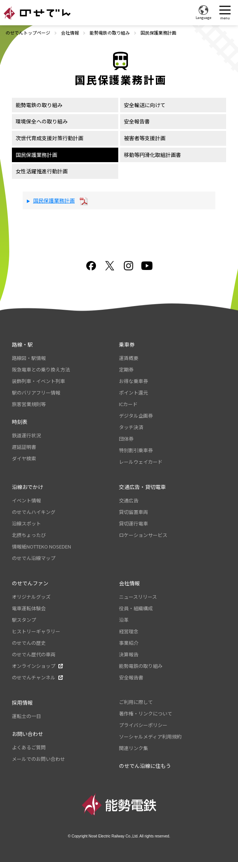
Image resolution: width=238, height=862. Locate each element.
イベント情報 (26, 500)
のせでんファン (30, 583)
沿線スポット (26, 523)
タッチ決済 (131, 427)
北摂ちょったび (29, 534)
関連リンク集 (133, 748)
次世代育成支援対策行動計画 (49, 138)
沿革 (124, 619)
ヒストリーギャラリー (36, 631)
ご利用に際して (136, 701)
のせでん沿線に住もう (145, 765)
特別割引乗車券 (136, 450)
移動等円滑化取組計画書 (152, 154)
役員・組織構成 (136, 608)
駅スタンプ (24, 619)
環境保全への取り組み (42, 121)
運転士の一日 (26, 716)
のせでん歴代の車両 (33, 654)
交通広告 (128, 500)
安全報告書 (137, 121)
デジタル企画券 (136, 415)
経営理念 (128, 631)
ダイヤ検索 (24, 458)
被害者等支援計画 (144, 138)
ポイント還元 (133, 392)
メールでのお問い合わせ (38, 758)
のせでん (37, 13)
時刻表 (20, 421)
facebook (91, 265)
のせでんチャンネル (33, 677)
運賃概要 (128, 357)
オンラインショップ (33, 665)
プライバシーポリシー (143, 724)
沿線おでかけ (27, 486)
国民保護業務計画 (36, 154)
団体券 (126, 438)
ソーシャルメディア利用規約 (150, 736)
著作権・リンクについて (145, 713)
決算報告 (128, 654)
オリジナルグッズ (31, 596)
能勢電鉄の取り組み (110, 32)
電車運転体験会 (29, 608)
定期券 (126, 369)
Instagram (128, 265)
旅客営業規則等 (29, 404)
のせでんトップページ (28, 32)
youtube (146, 265)
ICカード (128, 404)
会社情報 (70, 32)
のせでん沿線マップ (33, 558)
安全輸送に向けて (144, 105)
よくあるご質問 (29, 747)
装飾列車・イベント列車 (38, 381)
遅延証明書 (24, 446)
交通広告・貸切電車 (142, 486)
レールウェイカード (141, 461)
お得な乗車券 (133, 381)
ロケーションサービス (143, 534)
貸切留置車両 (133, 511)
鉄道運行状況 (26, 435)
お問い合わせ (27, 733)
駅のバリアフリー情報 (36, 392)
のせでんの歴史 (29, 642)
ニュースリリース (138, 596)
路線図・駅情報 (29, 357)
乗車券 (127, 344)
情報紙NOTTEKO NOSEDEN (41, 546)
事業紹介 (128, 642)
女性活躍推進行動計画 (42, 171)
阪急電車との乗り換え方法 (41, 369)
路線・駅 (22, 344)
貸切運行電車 (133, 523)
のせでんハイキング (33, 511)
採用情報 (22, 702)
